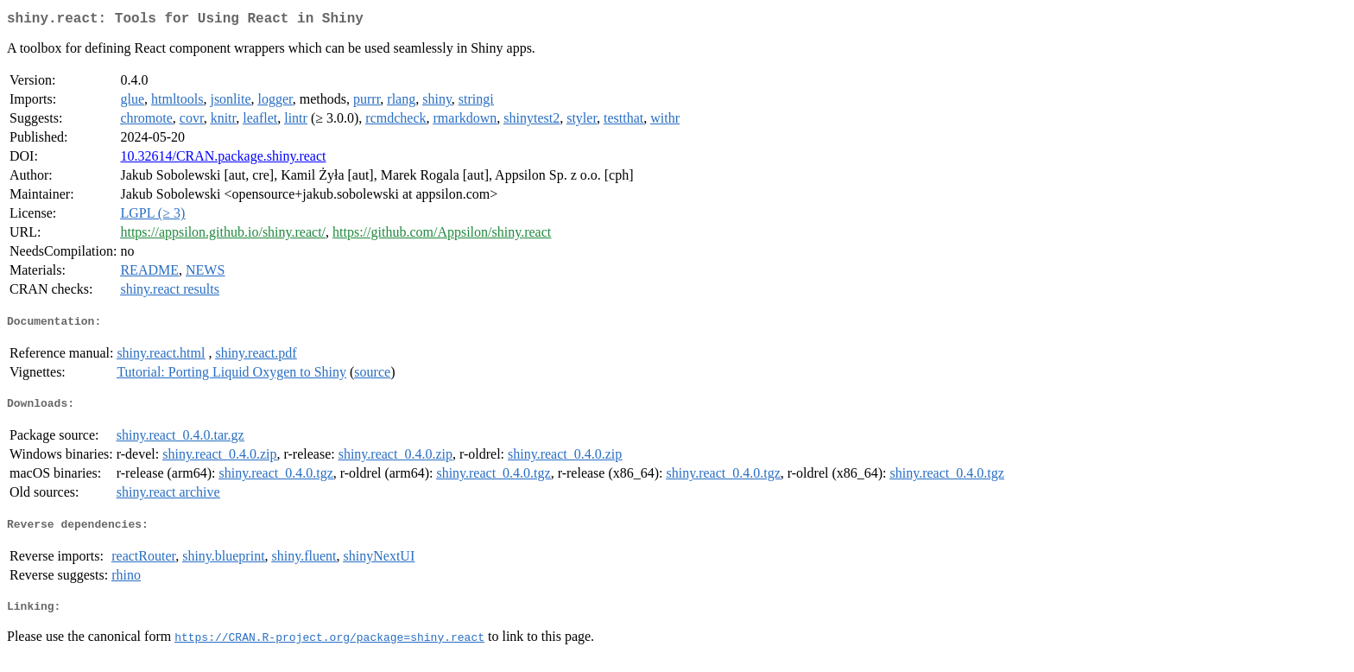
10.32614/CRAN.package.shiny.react (223, 159)
